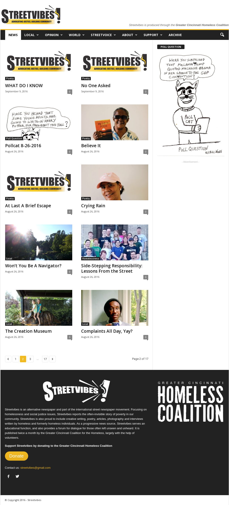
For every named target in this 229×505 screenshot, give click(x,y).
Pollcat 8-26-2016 (23, 146)
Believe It (91, 146)
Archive (175, 35)
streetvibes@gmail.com (35, 467)
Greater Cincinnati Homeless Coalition (202, 25)
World (77, 35)
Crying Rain (93, 206)
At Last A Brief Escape (28, 206)
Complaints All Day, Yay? (107, 331)
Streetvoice (103, 35)
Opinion (54, 35)
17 (45, 359)
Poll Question (14, 138)
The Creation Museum (28, 331)
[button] (222, 35)
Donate (16, 455)
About (129, 35)
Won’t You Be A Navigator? (33, 266)
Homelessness (90, 258)
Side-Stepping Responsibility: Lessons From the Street (111, 268)
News (13, 35)
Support (153, 35)
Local (31, 35)
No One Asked (95, 85)
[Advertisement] (190, 193)
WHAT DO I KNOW (24, 85)
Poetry (10, 78)
